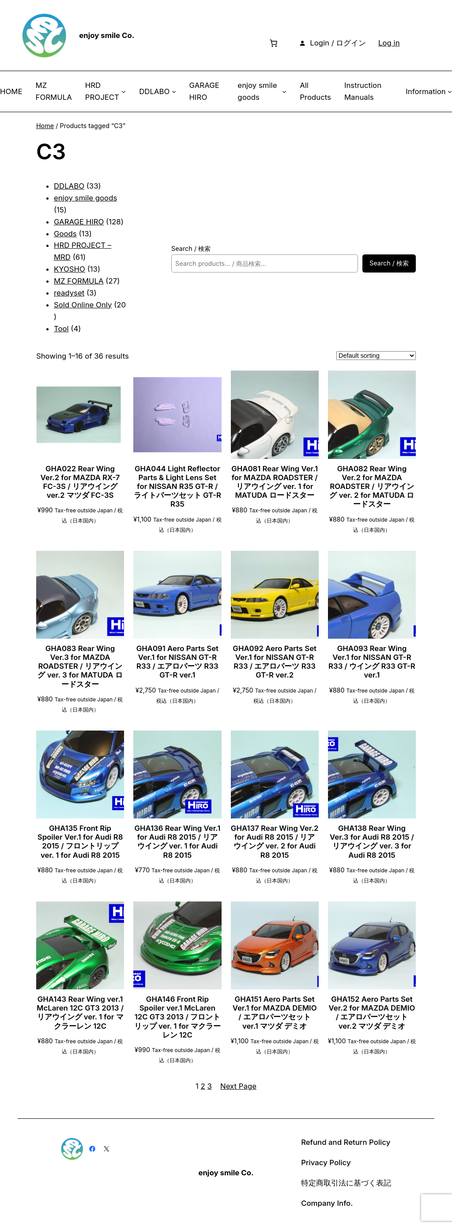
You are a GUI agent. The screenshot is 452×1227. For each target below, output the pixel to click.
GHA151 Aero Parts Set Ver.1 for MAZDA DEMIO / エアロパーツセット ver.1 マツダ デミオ (275, 1012)
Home (45, 125)
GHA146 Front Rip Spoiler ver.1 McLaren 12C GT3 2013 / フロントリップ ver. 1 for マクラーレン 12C (177, 1017)
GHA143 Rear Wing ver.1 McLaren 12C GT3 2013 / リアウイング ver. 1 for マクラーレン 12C (80, 1012)
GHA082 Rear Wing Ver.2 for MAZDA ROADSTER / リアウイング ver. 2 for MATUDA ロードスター (371, 486)
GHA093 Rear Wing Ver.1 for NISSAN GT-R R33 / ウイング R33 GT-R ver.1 (371, 661)
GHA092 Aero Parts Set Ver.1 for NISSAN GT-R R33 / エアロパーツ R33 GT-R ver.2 (274, 661)
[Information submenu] (450, 91)
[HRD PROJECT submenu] (123, 91)
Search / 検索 (191, 248)
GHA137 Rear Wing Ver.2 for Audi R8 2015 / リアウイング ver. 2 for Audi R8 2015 (275, 841)
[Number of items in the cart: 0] (273, 43)
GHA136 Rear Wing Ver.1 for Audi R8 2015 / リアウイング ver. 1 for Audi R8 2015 (177, 841)
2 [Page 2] (203, 1086)
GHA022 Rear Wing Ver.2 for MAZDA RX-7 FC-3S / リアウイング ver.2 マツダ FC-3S (80, 482)
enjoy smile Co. (106, 35)
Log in (389, 42)
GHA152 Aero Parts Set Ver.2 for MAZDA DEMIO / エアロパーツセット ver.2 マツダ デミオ (372, 1012)
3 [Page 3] (209, 1086)
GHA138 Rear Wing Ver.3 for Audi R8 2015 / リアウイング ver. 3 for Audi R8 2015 (372, 841)
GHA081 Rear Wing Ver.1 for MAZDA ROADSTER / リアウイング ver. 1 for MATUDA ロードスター (274, 482)
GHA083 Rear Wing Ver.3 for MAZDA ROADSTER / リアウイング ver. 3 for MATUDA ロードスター (80, 666)
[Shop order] (376, 355)
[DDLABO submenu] (174, 91)
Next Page (238, 1086)
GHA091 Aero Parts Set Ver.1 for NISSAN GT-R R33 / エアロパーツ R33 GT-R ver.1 (177, 661)
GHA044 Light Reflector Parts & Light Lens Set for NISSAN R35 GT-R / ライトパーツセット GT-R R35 (177, 486)
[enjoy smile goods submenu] (284, 91)
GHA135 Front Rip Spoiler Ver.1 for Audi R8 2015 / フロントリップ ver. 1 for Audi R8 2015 (80, 841)
